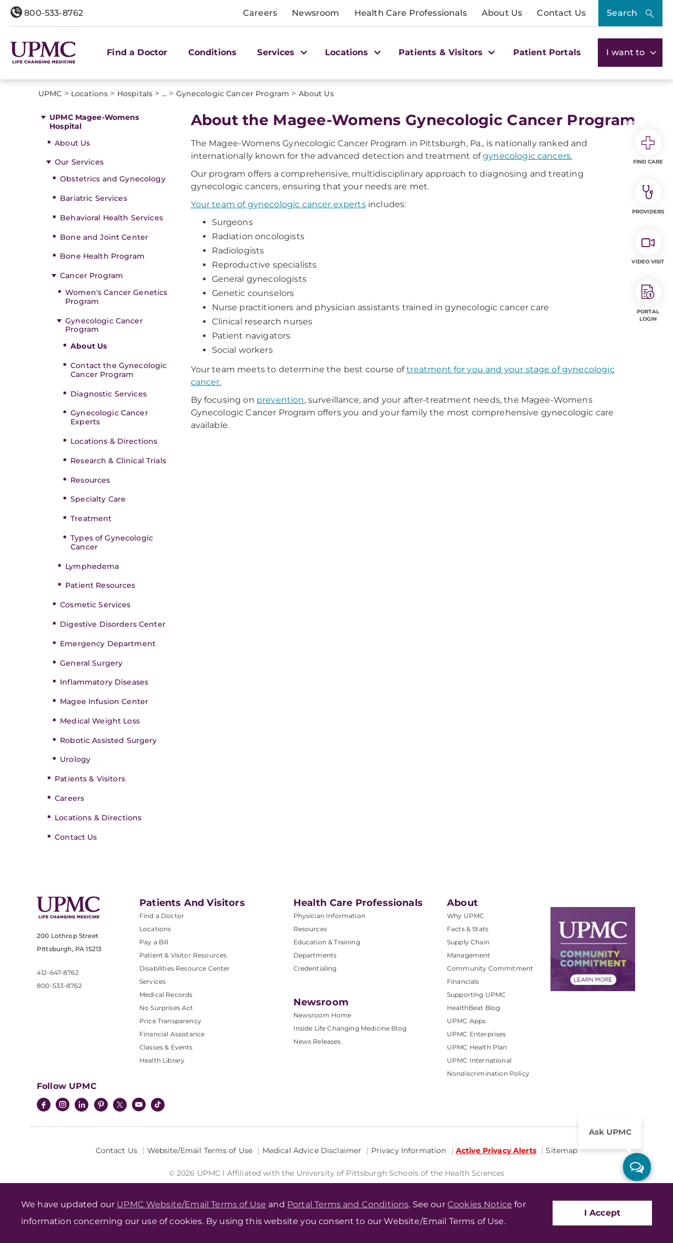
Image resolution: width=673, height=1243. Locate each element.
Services (152, 981)
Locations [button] (351, 52)
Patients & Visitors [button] (445, 52)
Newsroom (315, 13)
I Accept (602, 1213)
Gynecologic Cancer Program (104, 325)
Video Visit (647, 247)
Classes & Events (166, 1047)
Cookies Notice (479, 1204)
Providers (648, 197)
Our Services (79, 162)
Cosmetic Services (95, 604)
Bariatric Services (93, 198)
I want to (630, 52)
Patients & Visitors (90, 778)
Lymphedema (92, 566)
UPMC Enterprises (476, 1034)
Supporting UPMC (476, 995)
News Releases (317, 1041)
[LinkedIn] (81, 1105)
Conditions (212, 52)
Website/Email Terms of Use (200, 1150)
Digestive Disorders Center (113, 624)
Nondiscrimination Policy (488, 1073)
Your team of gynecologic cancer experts (278, 204)
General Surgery (91, 663)
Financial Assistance (172, 1034)
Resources (90, 480)
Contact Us (561, 13)
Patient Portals (547, 52)
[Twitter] (120, 1105)
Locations (155, 929)
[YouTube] (139, 1105)
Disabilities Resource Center (184, 968)
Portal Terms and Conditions (348, 1204)
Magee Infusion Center (104, 701)
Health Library (162, 1060)
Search (622, 13)
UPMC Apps (466, 1021)
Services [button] (280, 52)
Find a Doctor (137, 52)
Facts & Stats (467, 929)
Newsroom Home (322, 1015)
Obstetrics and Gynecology (113, 179)
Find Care (648, 147)
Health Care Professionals (410, 13)
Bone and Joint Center (104, 237)
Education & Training (326, 942)
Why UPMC (465, 916)
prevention (280, 400)
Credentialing (315, 968)
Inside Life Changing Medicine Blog (349, 1028)
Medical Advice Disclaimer (312, 1150)
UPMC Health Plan (477, 1047)
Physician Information (329, 916)
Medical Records (165, 995)
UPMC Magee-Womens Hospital (94, 122)
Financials (463, 981)
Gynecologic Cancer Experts (109, 417)
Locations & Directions (113, 441)
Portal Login (648, 300)
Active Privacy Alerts (496, 1150)
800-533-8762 (47, 13)
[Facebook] (43, 1105)
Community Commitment (490, 968)
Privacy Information (408, 1150)
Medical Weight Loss (100, 721)
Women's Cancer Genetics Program (116, 297)
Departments (315, 955)
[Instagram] (62, 1105)
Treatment (90, 518)
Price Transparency (170, 1021)
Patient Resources (100, 585)
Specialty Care (98, 499)
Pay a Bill (154, 942)
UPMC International (479, 1060)
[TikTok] (158, 1105)
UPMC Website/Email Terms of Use (191, 1204)
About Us (502, 13)
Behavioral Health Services (111, 217)
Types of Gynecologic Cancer (111, 542)
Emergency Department (108, 643)
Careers (260, 13)
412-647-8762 (58, 972)
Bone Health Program (102, 256)
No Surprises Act (166, 1008)
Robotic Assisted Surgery (108, 740)
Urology (75, 759)
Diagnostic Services (108, 394)
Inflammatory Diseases (104, 682)
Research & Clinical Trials (118, 460)
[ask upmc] (637, 1167)
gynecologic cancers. (527, 156)
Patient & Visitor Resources (183, 955)
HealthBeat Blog (473, 1008)
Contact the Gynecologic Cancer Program (118, 370)
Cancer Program (91, 275)
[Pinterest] (101, 1105)
